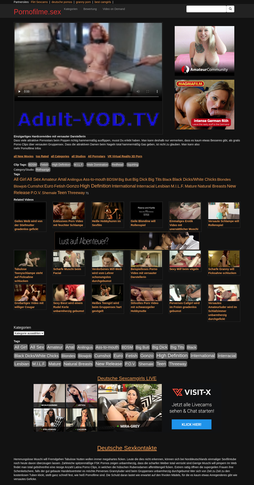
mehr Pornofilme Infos (27, 148)
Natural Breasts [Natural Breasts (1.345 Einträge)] (212, 186)
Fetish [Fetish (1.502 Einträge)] (59, 186)
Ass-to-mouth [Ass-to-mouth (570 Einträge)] (94, 179)
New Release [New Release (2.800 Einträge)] (109, 363)
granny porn (83, 2)
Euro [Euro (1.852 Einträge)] (48, 186)
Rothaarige (43, 169)
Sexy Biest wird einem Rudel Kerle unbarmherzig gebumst (68, 307)
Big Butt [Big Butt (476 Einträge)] (125, 179)
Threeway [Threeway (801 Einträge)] (76, 193)
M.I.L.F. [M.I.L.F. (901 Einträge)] (177, 186)
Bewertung (90, 9)
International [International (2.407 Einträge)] (124, 186)
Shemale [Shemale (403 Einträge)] (49, 193)
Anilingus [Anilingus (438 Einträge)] (74, 179)
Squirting (132, 164)
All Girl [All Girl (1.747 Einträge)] (20, 179)
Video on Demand (114, 9)
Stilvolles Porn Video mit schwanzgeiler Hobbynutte (144, 307)
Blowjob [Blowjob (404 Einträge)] (20, 186)
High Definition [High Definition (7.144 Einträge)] (95, 186)
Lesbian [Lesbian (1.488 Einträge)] (162, 186)
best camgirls (103, 2)
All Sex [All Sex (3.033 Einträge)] (34, 179)
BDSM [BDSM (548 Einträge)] (112, 179)
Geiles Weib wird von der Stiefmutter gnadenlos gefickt (29, 225)
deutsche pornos (61, 2)
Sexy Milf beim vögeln (184, 269)
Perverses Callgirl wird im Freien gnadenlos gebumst (185, 307)
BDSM (33, 164)
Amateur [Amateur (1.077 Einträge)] (49, 179)
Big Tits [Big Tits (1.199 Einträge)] (155, 179)
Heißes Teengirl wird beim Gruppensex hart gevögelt (107, 307)
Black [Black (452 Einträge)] (167, 179)
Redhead (117, 164)
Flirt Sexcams (39, 2)
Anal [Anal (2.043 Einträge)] (62, 179)
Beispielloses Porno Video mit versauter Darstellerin (144, 273)
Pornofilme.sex (37, 12)
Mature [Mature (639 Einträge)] (191, 186)
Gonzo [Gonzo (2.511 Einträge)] (72, 186)
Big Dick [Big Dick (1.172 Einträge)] (139, 179)
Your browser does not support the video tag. (88, 62)
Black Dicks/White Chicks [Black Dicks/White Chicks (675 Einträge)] (194, 179)
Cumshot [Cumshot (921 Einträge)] (35, 186)
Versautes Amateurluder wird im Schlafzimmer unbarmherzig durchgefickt (222, 311)
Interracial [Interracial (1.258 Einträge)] (146, 186)
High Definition (61, 164)
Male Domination (97, 164)
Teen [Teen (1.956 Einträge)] (62, 192)
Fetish (44, 164)
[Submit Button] (230, 9)
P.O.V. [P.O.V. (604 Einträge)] (36, 193)
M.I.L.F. (78, 164)
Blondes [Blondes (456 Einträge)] (224, 179)
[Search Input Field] (206, 9)
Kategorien (71, 9)
